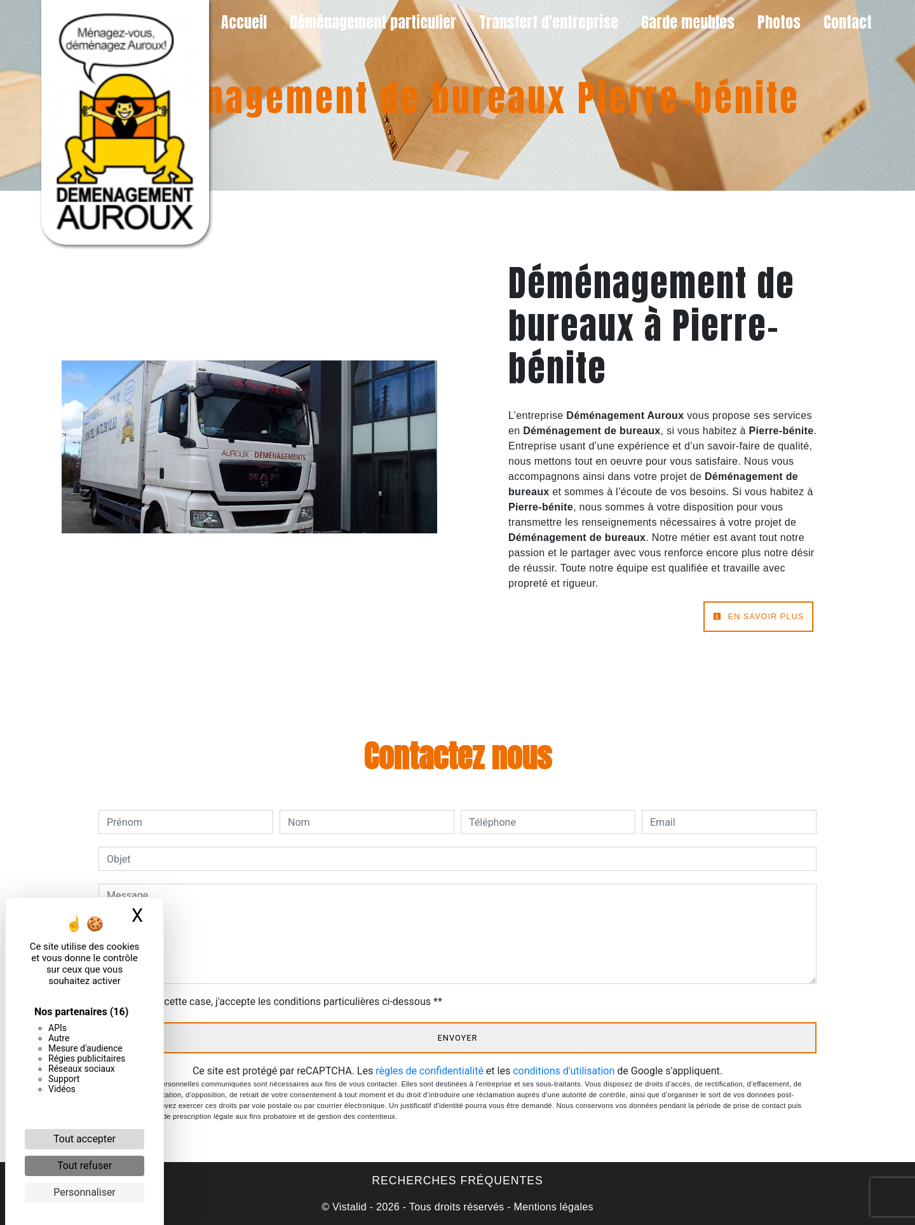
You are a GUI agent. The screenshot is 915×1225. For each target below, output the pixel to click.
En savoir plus (758, 616)
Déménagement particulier (373, 22)
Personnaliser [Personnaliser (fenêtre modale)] (84, 1192)
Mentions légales (552, 1206)
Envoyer (458, 1038)
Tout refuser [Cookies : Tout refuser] (84, 1166)
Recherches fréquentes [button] (457, 1180)
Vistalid (349, 1206)
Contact (848, 22)
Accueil (244, 22)
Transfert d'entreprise (548, 22)
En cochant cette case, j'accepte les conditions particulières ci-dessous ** (276, 1002)
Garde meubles (688, 22)
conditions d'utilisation (563, 1071)
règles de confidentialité (430, 1071)
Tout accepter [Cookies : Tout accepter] (84, 1139)
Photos (779, 22)
